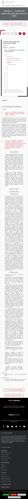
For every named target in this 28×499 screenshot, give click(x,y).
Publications (8, 5)
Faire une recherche (5, 476)
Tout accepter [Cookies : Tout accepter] (6, 494)
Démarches (4, 451)
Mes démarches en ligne (6, 481)
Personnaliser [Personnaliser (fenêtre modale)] (22, 494)
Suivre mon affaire (4, 454)
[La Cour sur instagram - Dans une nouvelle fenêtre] (20, 427)
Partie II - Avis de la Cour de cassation (12, 90)
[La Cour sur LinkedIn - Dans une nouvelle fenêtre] (16, 427)
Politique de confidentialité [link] (14, 497)
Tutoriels (3, 472)
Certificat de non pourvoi (6, 458)
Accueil (3, 5)
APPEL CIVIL (9, 56)
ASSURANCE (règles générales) (13, 58)
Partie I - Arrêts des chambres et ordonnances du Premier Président (14, 50)
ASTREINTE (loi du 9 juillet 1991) (13, 60)
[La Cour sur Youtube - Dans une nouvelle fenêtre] (12, 427)
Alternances (3, 466)
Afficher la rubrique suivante (13, 395)
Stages (2, 468)
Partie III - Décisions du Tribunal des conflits (13, 91)
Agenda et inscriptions (5, 478)
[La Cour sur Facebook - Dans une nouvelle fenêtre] (8, 426)
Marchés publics (4, 469)
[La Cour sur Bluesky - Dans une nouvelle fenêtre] (24, 427)
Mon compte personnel (5, 479)
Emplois (2, 464)
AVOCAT (8, 62)
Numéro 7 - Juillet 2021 (16, 5)
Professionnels (5, 462)
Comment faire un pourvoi (6, 452)
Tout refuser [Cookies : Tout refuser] (13, 494)
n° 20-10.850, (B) (11, 64)
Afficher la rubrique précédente (14, 390)
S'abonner (6, 24)
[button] (5, 53)
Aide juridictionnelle (5, 456)
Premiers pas (3, 474)
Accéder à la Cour (6, 484)
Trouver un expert (4, 459)
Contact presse (5, 487)
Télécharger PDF (18, 24)
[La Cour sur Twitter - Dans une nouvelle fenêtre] (3, 427)
